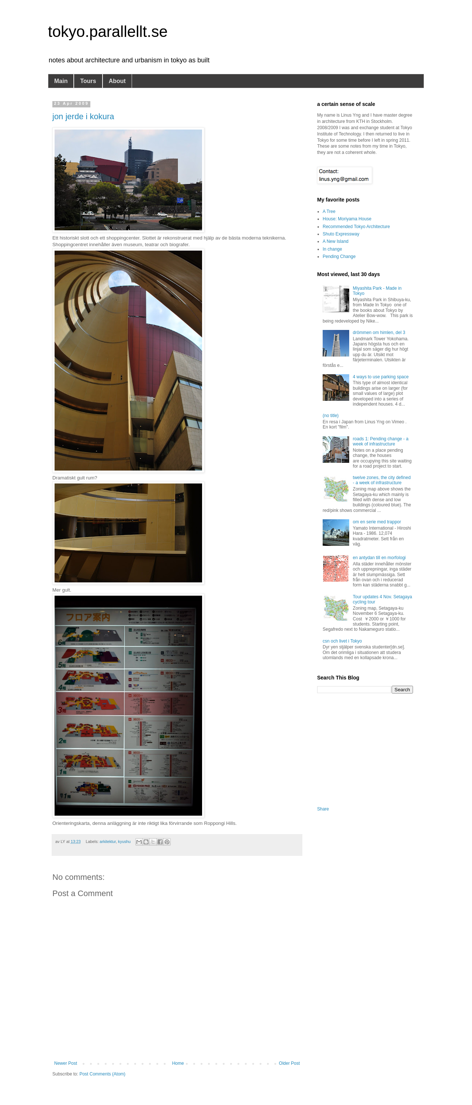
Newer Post (65, 1063)
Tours (88, 81)
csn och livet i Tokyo (342, 641)
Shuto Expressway (341, 234)
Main (60, 81)
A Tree (329, 211)
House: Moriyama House (347, 218)
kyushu (124, 841)
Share (323, 809)
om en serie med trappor (377, 521)
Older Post (289, 1063)
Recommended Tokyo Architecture (356, 226)
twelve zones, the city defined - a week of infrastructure (382, 480)
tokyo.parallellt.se (108, 31)
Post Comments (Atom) (102, 1074)
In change (332, 249)
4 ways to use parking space (381, 376)
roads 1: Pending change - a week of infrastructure (381, 441)
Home (178, 1063)
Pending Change (339, 256)
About (117, 81)
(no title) (331, 415)
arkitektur (108, 841)
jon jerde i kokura (83, 116)
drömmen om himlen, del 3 (379, 332)
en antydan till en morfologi (379, 557)
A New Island (335, 241)
